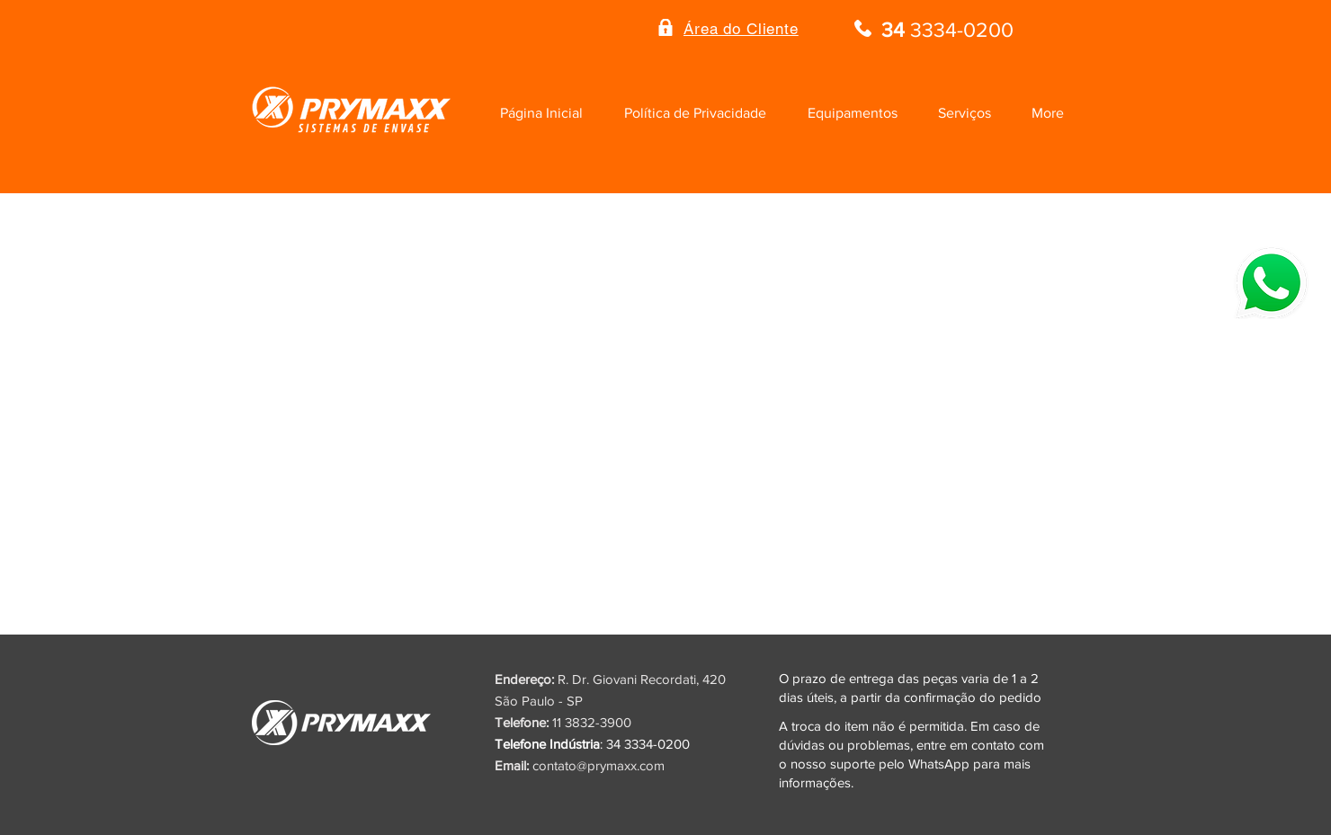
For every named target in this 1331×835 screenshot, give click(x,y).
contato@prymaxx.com (598, 765)
